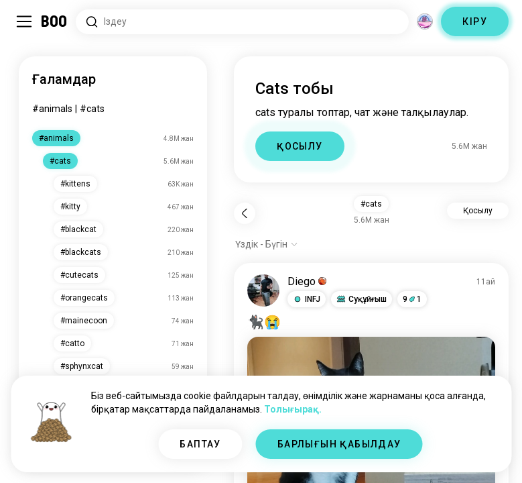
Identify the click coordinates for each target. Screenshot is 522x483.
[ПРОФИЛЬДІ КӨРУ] (263, 290)
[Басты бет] (55, 21)
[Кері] (244, 213)
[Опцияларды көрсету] (266, 244)
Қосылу (478, 210)
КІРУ (474, 21)
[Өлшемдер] (425, 21)
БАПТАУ (200, 444)
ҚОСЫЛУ (299, 146)
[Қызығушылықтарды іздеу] (242, 21)
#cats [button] (371, 204)
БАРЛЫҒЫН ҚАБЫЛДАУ (339, 444)
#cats (92, 108)
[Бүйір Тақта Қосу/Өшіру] (24, 21)
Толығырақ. (293, 409)
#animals (52, 108)
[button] (306, 299)
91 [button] (412, 299)
